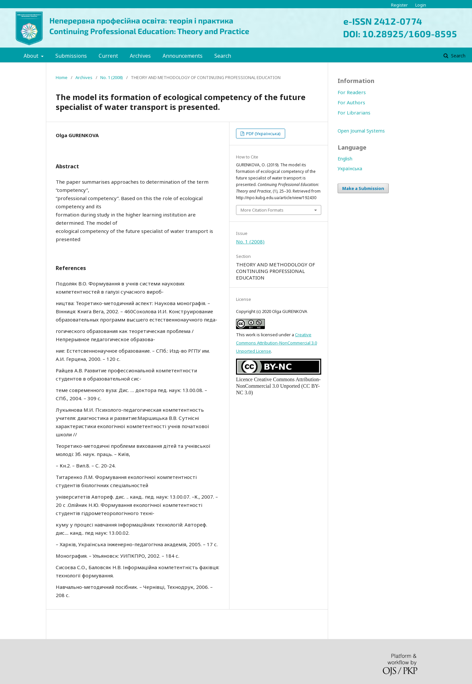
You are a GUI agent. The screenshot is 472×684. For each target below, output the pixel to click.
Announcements (183, 55)
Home (62, 77)
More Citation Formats (262, 210)
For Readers (352, 92)
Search (222, 55)
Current (108, 55)
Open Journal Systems (361, 131)
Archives (140, 55)
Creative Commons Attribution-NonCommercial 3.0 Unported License (276, 343)
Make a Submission (363, 188)
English (345, 158)
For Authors (351, 102)
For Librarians (354, 112)
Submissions (71, 55)
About (32, 55)
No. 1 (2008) (111, 77)
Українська (350, 168)
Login (420, 5)
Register (399, 5)
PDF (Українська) (263, 133)
